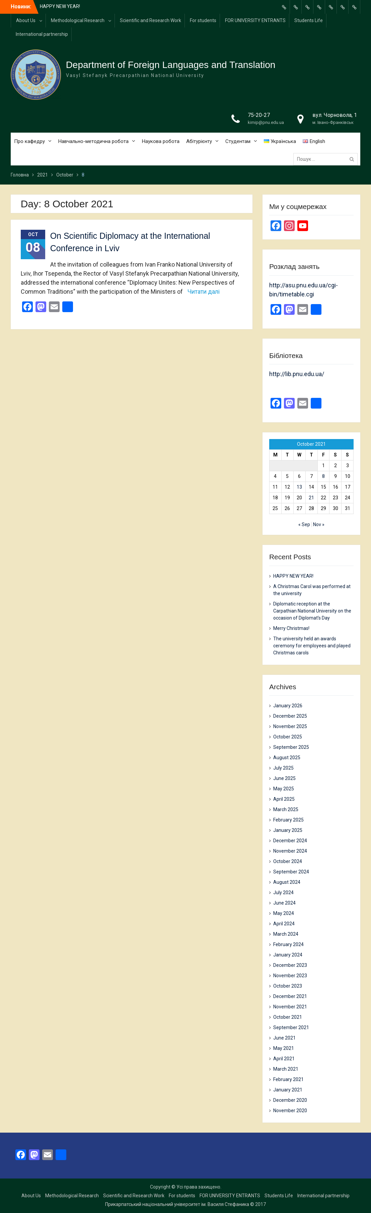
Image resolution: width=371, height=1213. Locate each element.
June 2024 (284, 903)
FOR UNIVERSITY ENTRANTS (255, 20)
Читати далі (204, 291)
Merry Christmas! (291, 628)
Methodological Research (77, 20)
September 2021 (291, 1027)
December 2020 (290, 1100)
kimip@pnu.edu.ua (266, 122)
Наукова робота (160, 141)
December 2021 (290, 996)
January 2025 (287, 830)
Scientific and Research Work (150, 20)
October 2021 (287, 1017)
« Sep (304, 524)
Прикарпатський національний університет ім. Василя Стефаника (177, 1204)
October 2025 (287, 736)
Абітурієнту (199, 141)
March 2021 (285, 1069)
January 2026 (287, 705)
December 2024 (290, 840)
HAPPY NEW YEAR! (60, 6)
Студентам (237, 141)
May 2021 (283, 1048)
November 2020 (290, 1110)
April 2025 (284, 799)
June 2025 (284, 778)
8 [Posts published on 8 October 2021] (323, 476)
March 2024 (285, 934)
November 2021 (290, 1006)
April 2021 (284, 1058)
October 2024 (287, 861)
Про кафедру (29, 141)
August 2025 (286, 757)
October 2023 (287, 986)
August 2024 (286, 882)
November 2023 (290, 975)
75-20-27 (259, 115)
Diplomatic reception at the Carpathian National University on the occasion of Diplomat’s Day (312, 611)
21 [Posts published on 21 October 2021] (311, 497)
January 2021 (287, 1089)
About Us (25, 20)
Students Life (308, 20)
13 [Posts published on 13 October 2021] (299, 487)
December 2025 (290, 716)
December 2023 (290, 965)
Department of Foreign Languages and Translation (171, 65)
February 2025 (288, 820)
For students (203, 20)
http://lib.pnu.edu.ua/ (296, 373)
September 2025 (291, 747)
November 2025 (290, 726)
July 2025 (283, 768)
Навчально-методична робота (93, 141)
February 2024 (288, 944)
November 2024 (290, 851)
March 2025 (285, 809)
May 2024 (283, 913)
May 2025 (283, 788)
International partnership (42, 34)
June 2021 (284, 1038)
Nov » (318, 524)
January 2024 (287, 954)
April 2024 (284, 923)
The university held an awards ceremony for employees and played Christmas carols (312, 645)
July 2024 (283, 892)
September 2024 (291, 871)
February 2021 (288, 1079)
